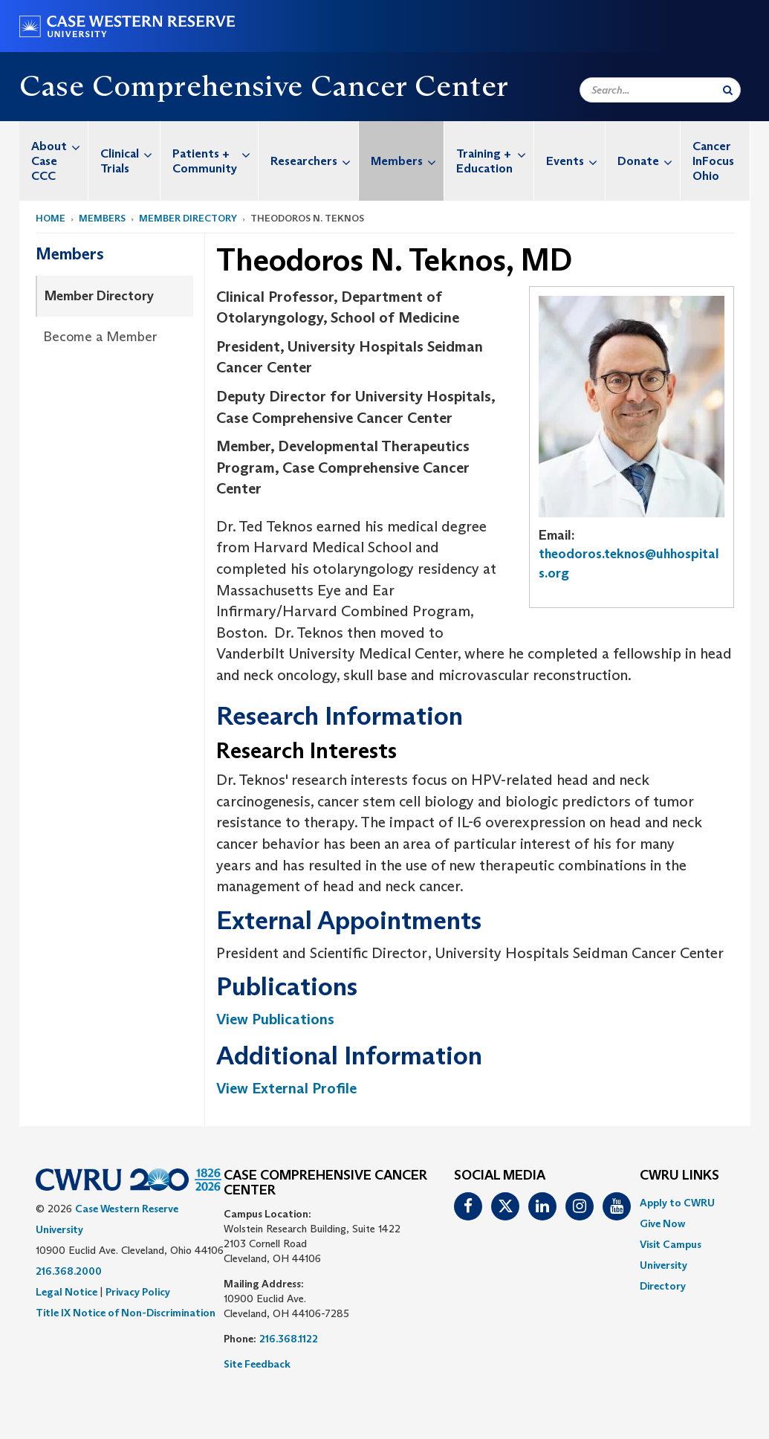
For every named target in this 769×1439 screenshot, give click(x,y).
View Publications (275, 1019)
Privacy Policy (138, 1292)
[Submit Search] (728, 90)
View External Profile (286, 1088)
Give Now (662, 1223)
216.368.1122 (288, 1338)
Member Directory (188, 218)
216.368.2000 (69, 1271)
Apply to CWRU (677, 1202)
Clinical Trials (130, 153)
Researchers (314, 161)
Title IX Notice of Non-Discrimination (125, 1312)
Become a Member (100, 337)
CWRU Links (679, 1175)
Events (575, 161)
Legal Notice (66, 1292)
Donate (648, 161)
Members (407, 161)
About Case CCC (59, 152)
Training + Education (494, 153)
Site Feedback (257, 1364)
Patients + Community (215, 153)
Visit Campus (670, 1244)
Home (50, 218)
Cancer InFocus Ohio (713, 161)
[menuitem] (53, 161)
